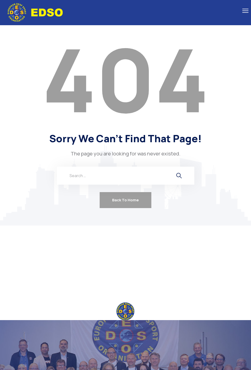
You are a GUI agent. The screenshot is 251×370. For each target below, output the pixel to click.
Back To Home (125, 200)
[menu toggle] (245, 10)
